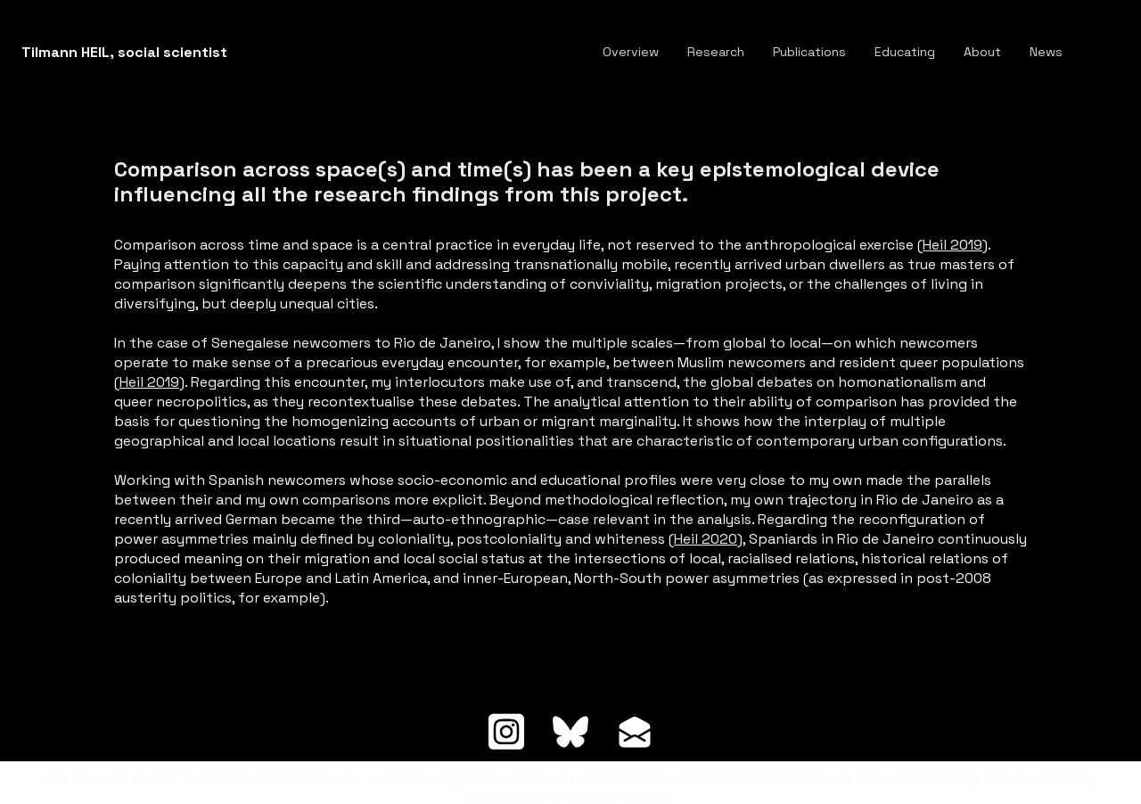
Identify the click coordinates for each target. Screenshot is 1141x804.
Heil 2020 (705, 538)
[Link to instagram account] (506, 731)
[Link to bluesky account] (570, 731)
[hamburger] (248, 52)
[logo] (124, 52)
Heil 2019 (952, 244)
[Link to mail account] (635, 731)
